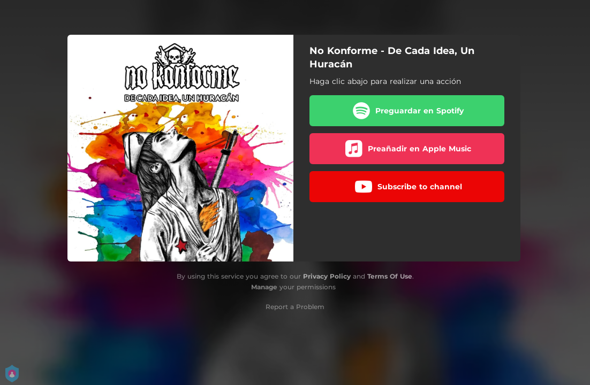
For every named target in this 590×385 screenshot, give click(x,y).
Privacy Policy (327, 276)
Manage (264, 287)
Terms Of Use (389, 276)
